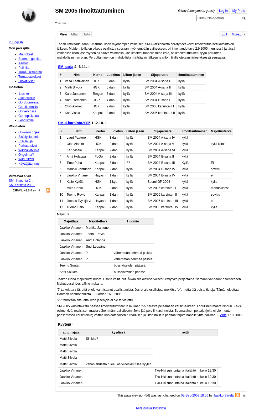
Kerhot (23, 63)
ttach (76, 34)
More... (237, 34)
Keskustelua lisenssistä (151, 407)
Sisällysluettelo (28, 137)
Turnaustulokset (29, 77)
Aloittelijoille (26, 98)
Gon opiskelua (28, 116)
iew (63, 34)
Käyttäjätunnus (28, 163)
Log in (223, 11)
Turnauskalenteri (30, 72)
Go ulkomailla (28, 107)
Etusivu (23, 93)
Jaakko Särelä (223, 395)
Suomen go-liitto (30, 59)
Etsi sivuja (25, 141)
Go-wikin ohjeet (29, 132)
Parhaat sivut (27, 146)
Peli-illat (24, 68)
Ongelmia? (26, 155)
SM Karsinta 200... (22, 185)
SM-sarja (65, 67)
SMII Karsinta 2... (21, 181)
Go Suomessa (28, 102)
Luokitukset (26, 81)
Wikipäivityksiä (28, 150)
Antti (223, 315)
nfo (87, 34)
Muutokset (25, 54)
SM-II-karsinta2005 (74, 123)
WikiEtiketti (26, 159)
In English (16, 42)
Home (29, 15)
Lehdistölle (26, 120)
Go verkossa (27, 111)
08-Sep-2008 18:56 (194, 395)
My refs (238, 11)
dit (224, 34)
